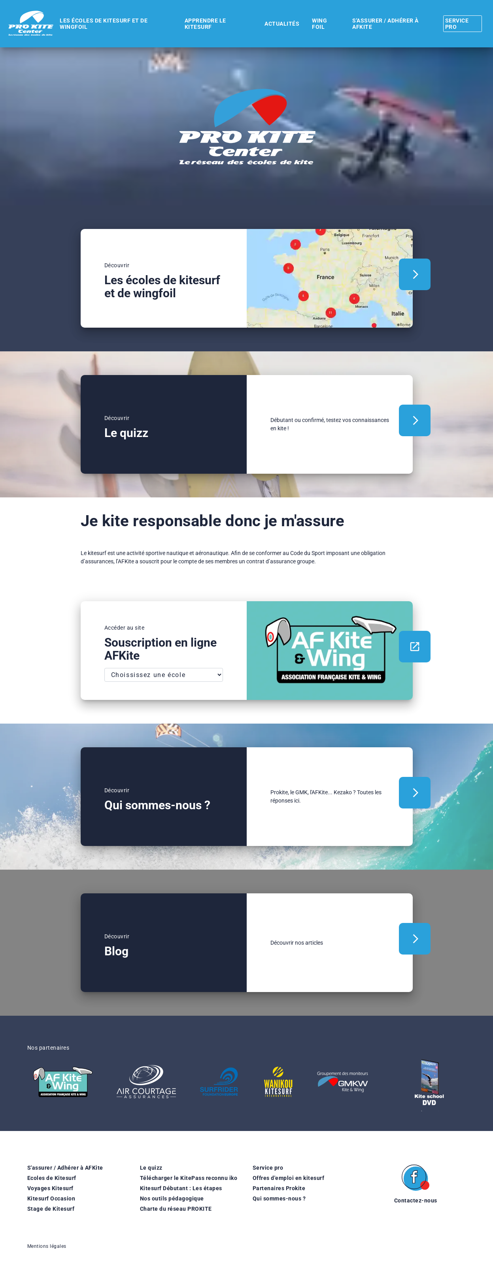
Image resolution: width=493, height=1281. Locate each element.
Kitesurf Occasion (51, 1198)
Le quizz (151, 1168)
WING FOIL (311, 23)
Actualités (275, 24)
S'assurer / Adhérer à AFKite (65, 1168)
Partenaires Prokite (279, 1188)
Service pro (268, 1168)
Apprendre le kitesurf (201, 23)
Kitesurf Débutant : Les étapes (181, 1188)
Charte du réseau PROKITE (176, 1209)
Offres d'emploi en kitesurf (289, 1178)
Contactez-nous (415, 1200)
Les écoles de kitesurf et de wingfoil (103, 23)
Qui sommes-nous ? (279, 1198)
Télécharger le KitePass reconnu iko (189, 1178)
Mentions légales (46, 1246)
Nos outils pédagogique (172, 1198)
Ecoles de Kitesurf (51, 1178)
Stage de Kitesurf (51, 1209)
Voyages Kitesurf (50, 1188)
